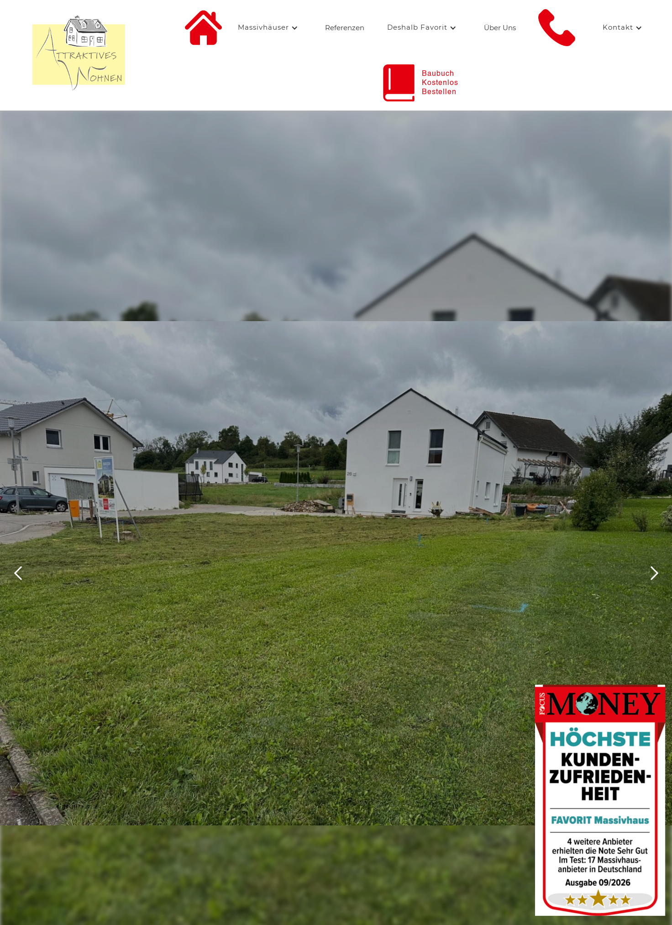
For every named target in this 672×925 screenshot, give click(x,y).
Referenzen (344, 27)
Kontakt (618, 27)
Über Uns (500, 27)
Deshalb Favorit (417, 27)
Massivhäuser (263, 27)
